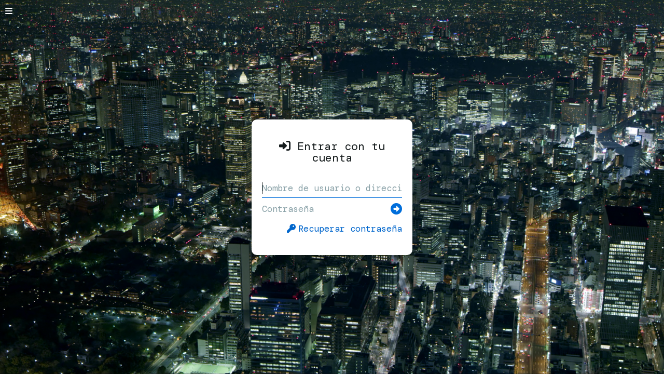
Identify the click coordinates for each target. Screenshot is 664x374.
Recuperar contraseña (344, 228)
